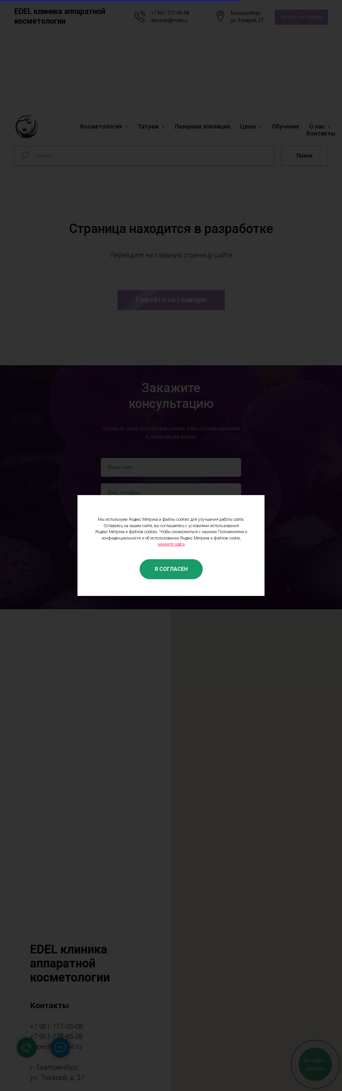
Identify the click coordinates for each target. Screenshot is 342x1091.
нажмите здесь (171, 544)
